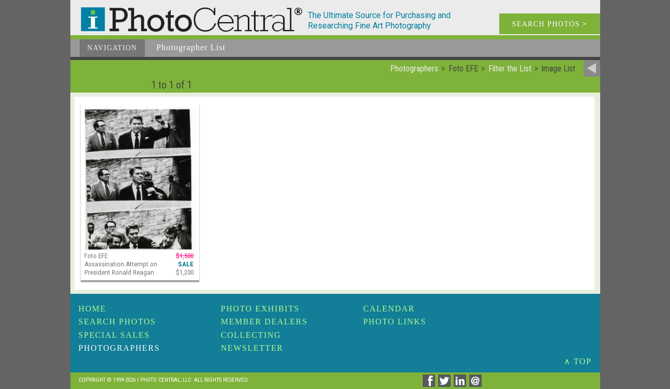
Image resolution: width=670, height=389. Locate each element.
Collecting (251, 335)
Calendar (389, 308)
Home (93, 308)
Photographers (119, 347)
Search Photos (117, 321)
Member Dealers (264, 321)
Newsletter (252, 347)
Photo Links (394, 321)
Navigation (112, 48)
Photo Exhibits (260, 308)
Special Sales (114, 335)
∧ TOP (578, 361)
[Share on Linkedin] (461, 384)
